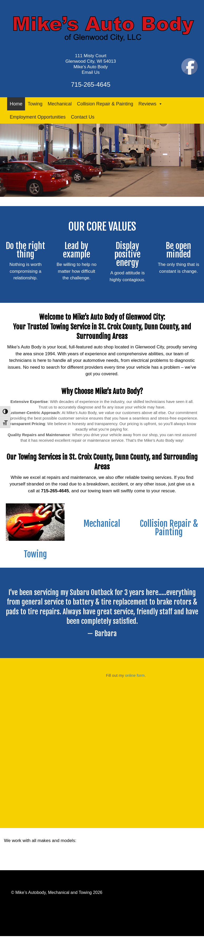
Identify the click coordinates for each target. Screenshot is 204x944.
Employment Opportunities (38, 117)
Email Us (91, 72)
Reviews (150, 103)
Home (16, 103)
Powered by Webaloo (31, 880)
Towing (35, 103)
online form (135, 675)
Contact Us (82, 117)
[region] (102, 160)
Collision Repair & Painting (105, 103)
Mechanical (60, 103)
